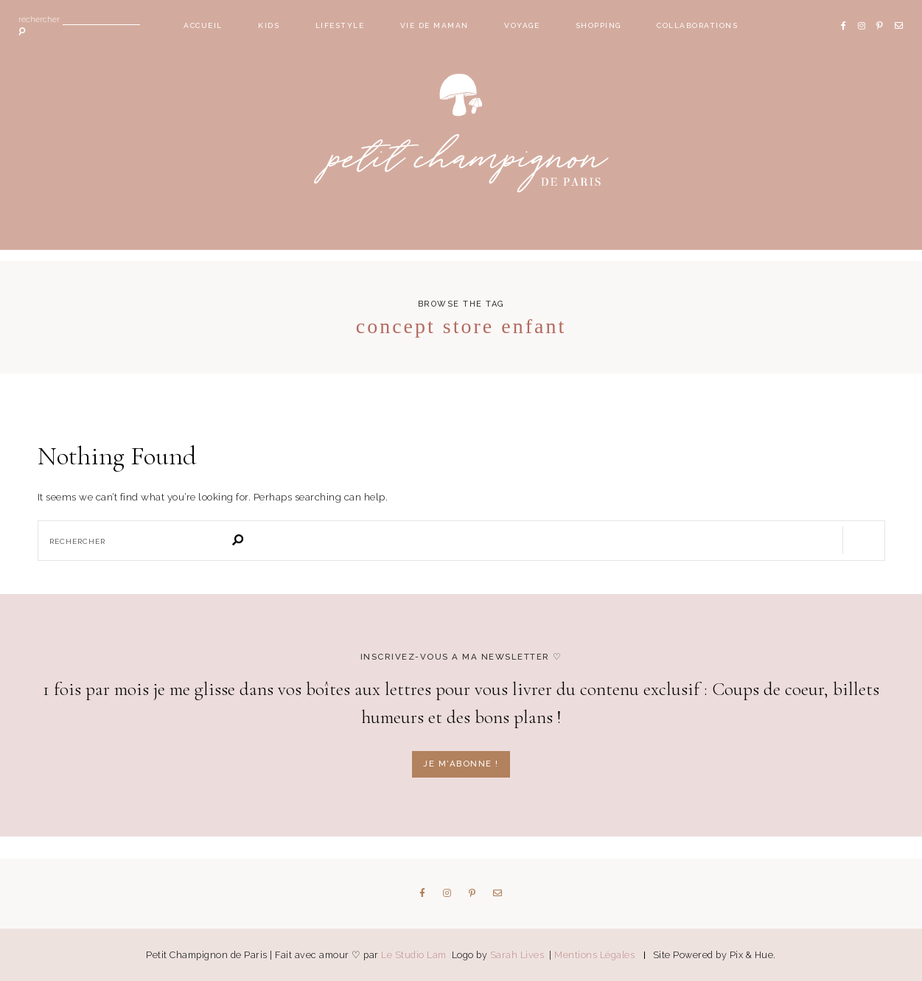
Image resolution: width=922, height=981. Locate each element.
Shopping (598, 25)
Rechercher (39, 20)
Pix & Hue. (753, 954)
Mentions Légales (594, 954)
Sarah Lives (518, 954)
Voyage (521, 25)
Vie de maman (434, 25)
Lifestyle (340, 25)
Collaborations (697, 25)
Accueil (203, 25)
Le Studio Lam (415, 954)
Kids (268, 25)
